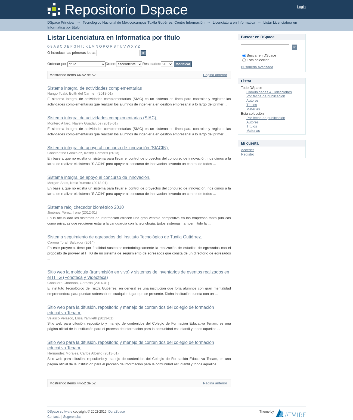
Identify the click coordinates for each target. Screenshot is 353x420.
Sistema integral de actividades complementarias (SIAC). (102, 118)
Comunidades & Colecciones (269, 92)
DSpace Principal (61, 22)
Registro (247, 154)
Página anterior (215, 75)
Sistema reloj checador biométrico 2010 (85, 207)
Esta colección (256, 60)
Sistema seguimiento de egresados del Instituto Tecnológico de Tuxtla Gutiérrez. (124, 237)
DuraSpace (116, 411)
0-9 (49, 46)
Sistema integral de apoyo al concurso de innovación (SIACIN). (108, 147)
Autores (252, 100)
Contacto (53, 417)
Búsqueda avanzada (257, 67)
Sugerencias (72, 417)
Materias (253, 109)
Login (301, 7)
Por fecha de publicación (265, 96)
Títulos (251, 105)
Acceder (247, 150)
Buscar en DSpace (259, 55)
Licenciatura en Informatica (234, 22)
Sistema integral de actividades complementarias (94, 88)
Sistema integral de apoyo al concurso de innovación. (98, 177)
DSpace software (59, 411)
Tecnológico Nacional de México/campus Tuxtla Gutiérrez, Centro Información (144, 22)
